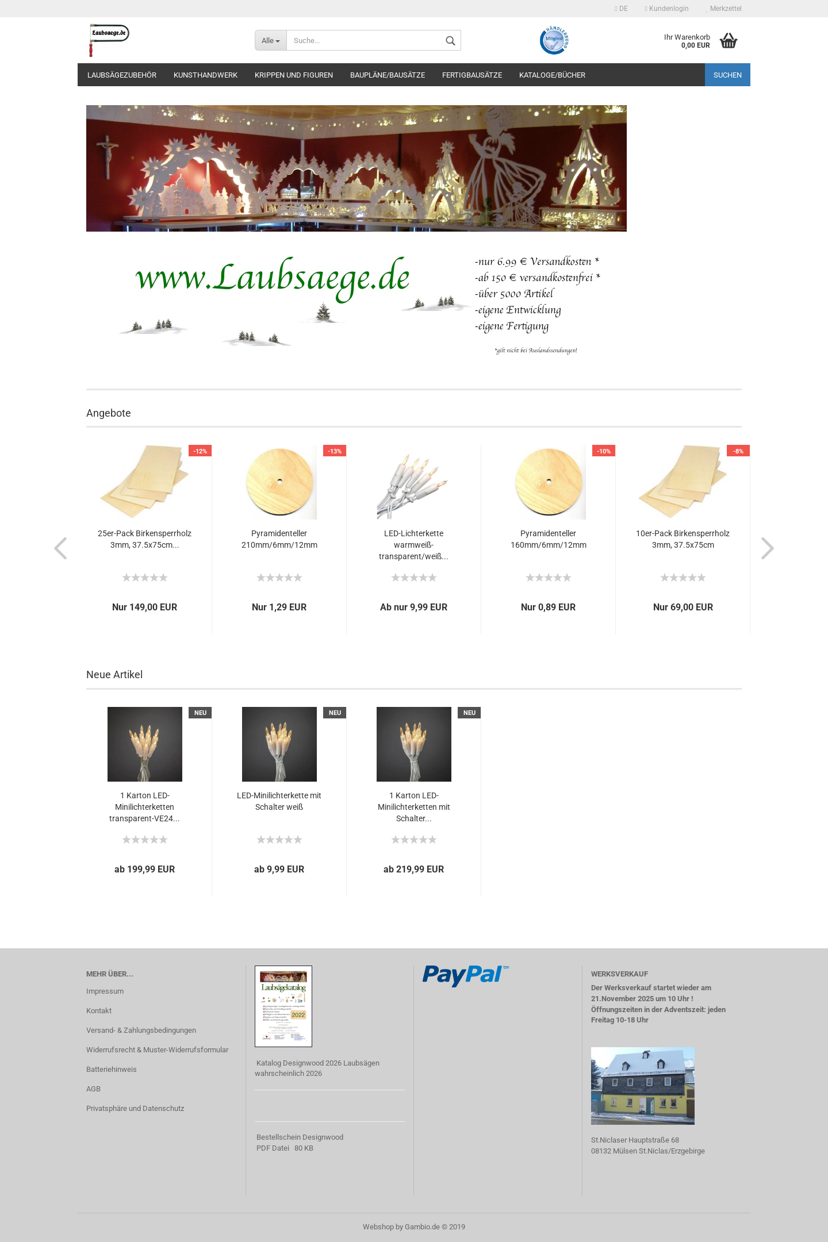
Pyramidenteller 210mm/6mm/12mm (279, 539)
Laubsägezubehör (121, 75)
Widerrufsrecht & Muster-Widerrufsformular (157, 1049)
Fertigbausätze (472, 75)
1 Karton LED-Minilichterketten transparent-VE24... (144, 807)
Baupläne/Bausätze (387, 75)
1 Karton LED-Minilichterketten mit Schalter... (414, 807)
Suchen (728, 75)
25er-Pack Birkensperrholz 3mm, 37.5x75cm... (144, 539)
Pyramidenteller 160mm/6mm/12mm (548, 539)
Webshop (378, 1226)
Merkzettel (724, 9)
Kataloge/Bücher (552, 75)
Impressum (105, 991)
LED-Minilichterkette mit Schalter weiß (279, 801)
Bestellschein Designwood (299, 1137)
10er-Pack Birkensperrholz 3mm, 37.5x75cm (683, 539)
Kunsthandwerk (205, 75)
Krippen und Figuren (294, 75)
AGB (93, 1089)
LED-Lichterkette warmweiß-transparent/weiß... (413, 545)
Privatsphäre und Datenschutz (135, 1108)
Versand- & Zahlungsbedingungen (141, 1030)
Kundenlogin (667, 9)
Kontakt (99, 1010)
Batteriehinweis (111, 1069)
